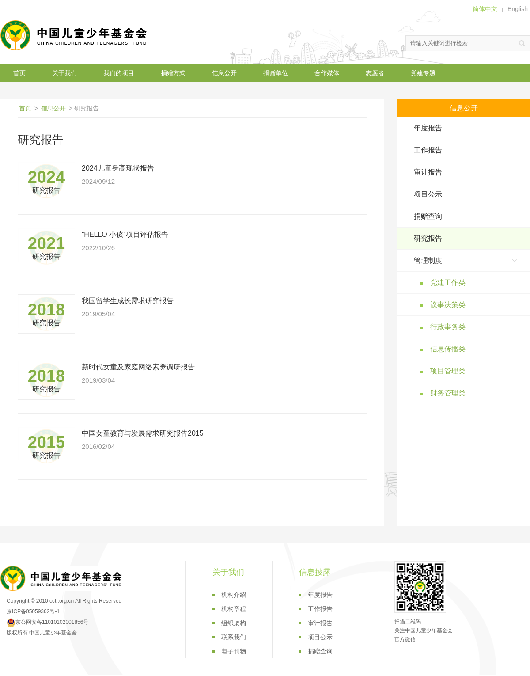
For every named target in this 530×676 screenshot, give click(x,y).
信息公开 (224, 72)
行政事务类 (448, 326)
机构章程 (233, 608)
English (517, 8)
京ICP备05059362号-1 (33, 611)
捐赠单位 (275, 72)
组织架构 (233, 623)
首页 (19, 72)
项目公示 (428, 194)
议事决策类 (448, 304)
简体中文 (485, 8)
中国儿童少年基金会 (75, 35)
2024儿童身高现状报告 (118, 168)
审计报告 (428, 172)
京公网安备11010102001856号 (47, 622)
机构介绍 (233, 594)
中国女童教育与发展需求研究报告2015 (143, 433)
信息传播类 (448, 349)
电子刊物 (233, 651)
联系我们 (233, 637)
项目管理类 (448, 371)
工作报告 (428, 150)
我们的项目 (118, 72)
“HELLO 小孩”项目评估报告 (125, 234)
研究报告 (428, 238)
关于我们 (64, 72)
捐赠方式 (173, 72)
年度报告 (428, 128)
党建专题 (423, 72)
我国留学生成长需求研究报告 (128, 300)
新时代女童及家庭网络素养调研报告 (138, 367)
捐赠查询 (428, 216)
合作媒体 (326, 72)
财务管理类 (448, 393)
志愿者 (375, 72)
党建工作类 (448, 282)
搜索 (522, 43)
